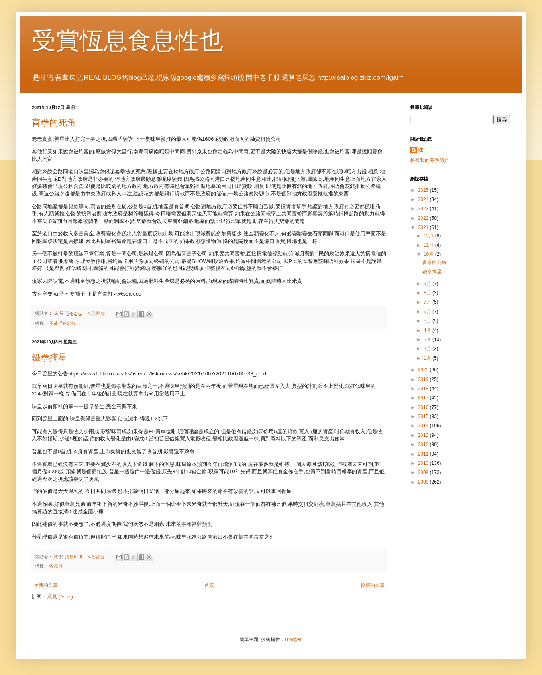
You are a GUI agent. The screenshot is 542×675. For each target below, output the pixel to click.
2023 (424, 208)
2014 (424, 425)
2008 (424, 482)
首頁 (209, 585)
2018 (424, 388)
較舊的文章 (373, 585)
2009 (424, 472)
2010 (424, 463)
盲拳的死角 (54, 123)
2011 (424, 454)
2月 (428, 348)
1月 (428, 358)
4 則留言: (97, 313)
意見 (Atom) (60, 597)
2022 (424, 218)
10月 (429, 254)
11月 (429, 245)
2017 (424, 398)
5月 (428, 321)
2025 (424, 190)
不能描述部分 (62, 323)
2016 (424, 407)
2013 (424, 435)
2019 (424, 379)
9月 (428, 283)
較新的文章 (46, 585)
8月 (428, 293)
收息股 (56, 566)
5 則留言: (97, 556)
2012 (424, 444)
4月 (428, 330)
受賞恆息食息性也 (127, 40)
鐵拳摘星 (49, 358)
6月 (428, 311)
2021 (424, 227)
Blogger (293, 639)
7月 (428, 302)
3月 (428, 339)
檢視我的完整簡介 (429, 160)
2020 (424, 370)
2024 (424, 199)
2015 (424, 416)
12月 (429, 236)
